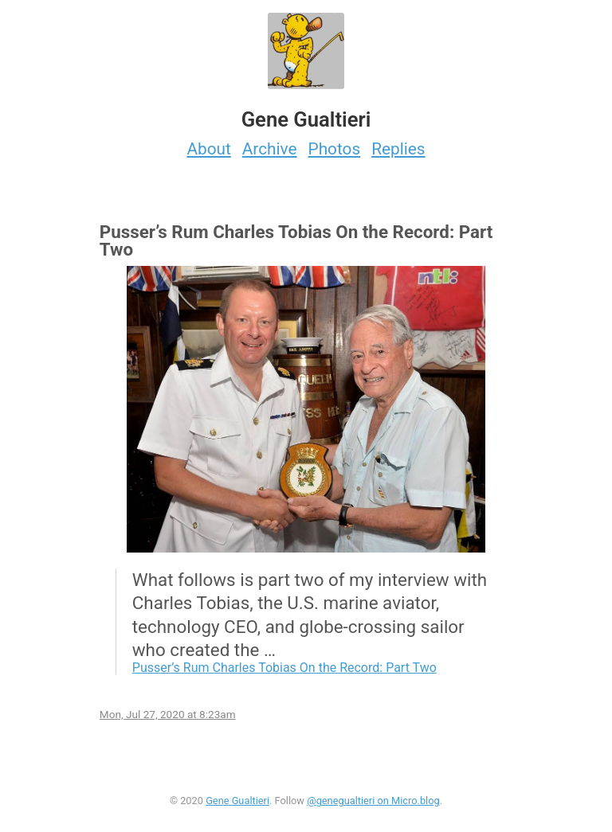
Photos (334, 148)
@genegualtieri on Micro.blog (373, 801)
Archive (269, 148)
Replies (398, 148)
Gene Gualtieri (237, 801)
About (208, 148)
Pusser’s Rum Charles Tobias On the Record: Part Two (284, 667)
